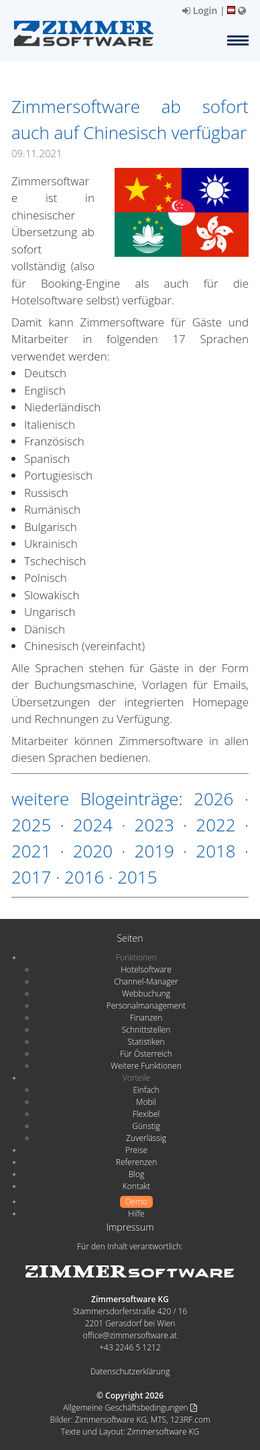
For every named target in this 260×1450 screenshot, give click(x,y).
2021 (31, 851)
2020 (93, 851)
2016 (84, 877)
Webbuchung (146, 993)
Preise (136, 1150)
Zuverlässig (146, 1138)
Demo (136, 1201)
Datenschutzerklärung (130, 1371)
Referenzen (136, 1162)
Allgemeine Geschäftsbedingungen (129, 1407)
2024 (93, 825)
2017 (31, 877)
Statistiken (145, 1041)
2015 (137, 877)
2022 (215, 825)
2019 (154, 851)
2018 (215, 851)
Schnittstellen (146, 1029)
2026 (213, 799)
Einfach (146, 1090)
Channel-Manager (146, 981)
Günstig (145, 1126)
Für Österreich (146, 1053)
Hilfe (136, 1213)
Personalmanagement (146, 1005)
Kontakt (136, 1186)
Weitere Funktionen (146, 1065)
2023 (154, 825)
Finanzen (146, 1017)
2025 (31, 825)
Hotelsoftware (146, 969)
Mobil (146, 1102)
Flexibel (146, 1114)
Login (199, 10)
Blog (137, 1174)
